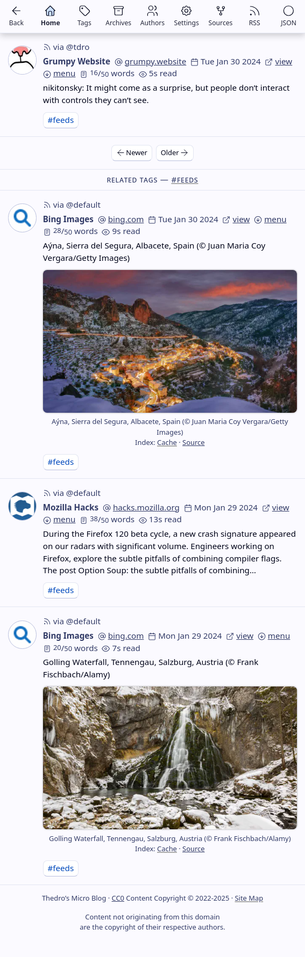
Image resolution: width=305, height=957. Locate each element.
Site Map (249, 898)
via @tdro (66, 46)
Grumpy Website (76, 61)
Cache (167, 442)
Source (193, 442)
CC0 (118, 898)
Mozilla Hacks (70, 507)
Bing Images (68, 219)
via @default (72, 204)
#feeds (60, 119)
